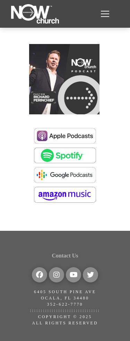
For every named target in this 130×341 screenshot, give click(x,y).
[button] (105, 14)
